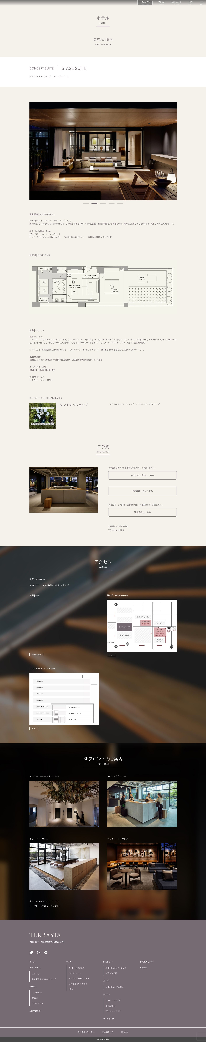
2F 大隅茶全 (110, 1005)
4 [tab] (112, 203)
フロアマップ (37, 1003)
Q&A (71, 989)
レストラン (107, 961)
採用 (191, 3)
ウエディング (108, 1018)
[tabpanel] (103, 151)
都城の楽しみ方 (146, 961)
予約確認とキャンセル (142, 491)
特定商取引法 (107, 1032)
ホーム (32, 961)
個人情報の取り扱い (86, 1032)
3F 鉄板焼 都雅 (112, 973)
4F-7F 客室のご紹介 (77, 968)
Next (178, 153)
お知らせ (143, 967)
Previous (27, 153)
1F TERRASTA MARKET (115, 987)
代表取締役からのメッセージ (44, 979)
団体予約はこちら (142, 512)
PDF (111, 655)
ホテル (69, 961)
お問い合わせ (176, 3)
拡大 (33, 728)
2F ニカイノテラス (113, 1011)
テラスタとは (34, 967)
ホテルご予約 (145, 3)
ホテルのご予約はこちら (142, 475)
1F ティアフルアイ (113, 1000)
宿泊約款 (124, 1032)
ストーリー (36, 973)
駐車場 (35, 998)
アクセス (161, 3)
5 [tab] (120, 203)
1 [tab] (86, 203)
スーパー (106, 980)
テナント (106, 994)
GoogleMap (37, 992)
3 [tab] (103, 203)
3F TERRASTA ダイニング (116, 968)
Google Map (36, 654)
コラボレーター (75, 973)
